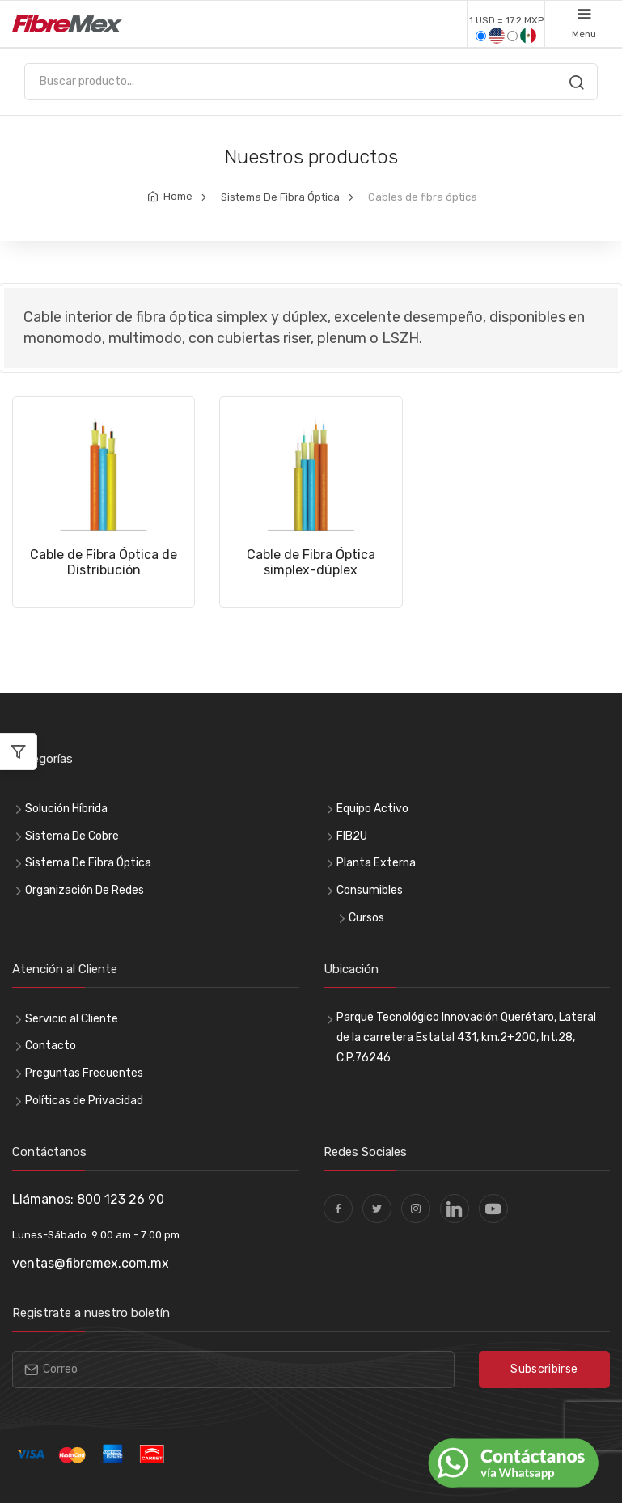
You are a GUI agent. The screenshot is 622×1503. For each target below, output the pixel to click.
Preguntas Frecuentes (84, 1073)
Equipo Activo (372, 808)
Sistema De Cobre (72, 836)
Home (178, 196)
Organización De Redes (84, 890)
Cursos (366, 918)
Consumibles (369, 890)
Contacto (50, 1045)
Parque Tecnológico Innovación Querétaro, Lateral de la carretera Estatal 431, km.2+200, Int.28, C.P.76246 (466, 1037)
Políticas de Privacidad (84, 1100)
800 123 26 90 (120, 1199)
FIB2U (351, 836)
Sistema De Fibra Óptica (280, 197)
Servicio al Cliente (71, 1019)
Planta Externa (376, 863)
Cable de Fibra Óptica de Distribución (103, 562)
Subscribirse (544, 1369)
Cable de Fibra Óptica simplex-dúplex (311, 562)
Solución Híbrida (66, 808)
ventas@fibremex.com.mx (90, 1263)
